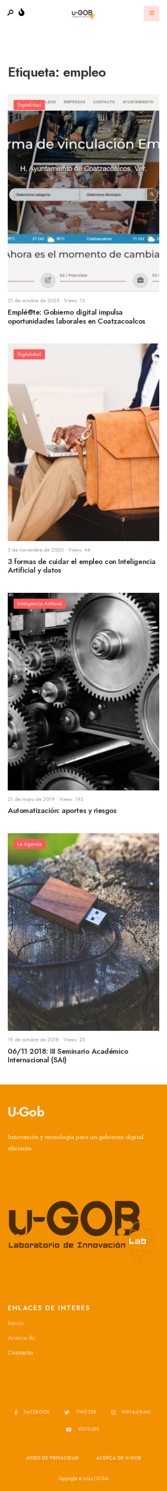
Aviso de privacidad (52, 1457)
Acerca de (21, 1337)
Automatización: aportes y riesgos (62, 811)
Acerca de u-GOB (118, 1457)
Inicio (16, 1322)
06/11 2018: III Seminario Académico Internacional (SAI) (68, 1055)
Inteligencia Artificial (39, 603)
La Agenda (29, 844)
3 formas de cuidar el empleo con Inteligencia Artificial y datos (82, 566)
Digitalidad (29, 105)
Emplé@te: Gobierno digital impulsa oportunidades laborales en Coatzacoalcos (76, 316)
